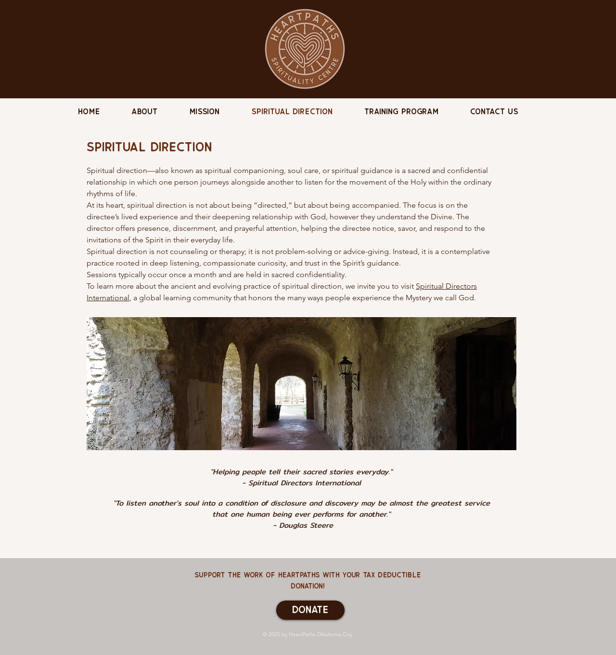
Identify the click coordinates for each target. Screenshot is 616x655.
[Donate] (310, 610)
